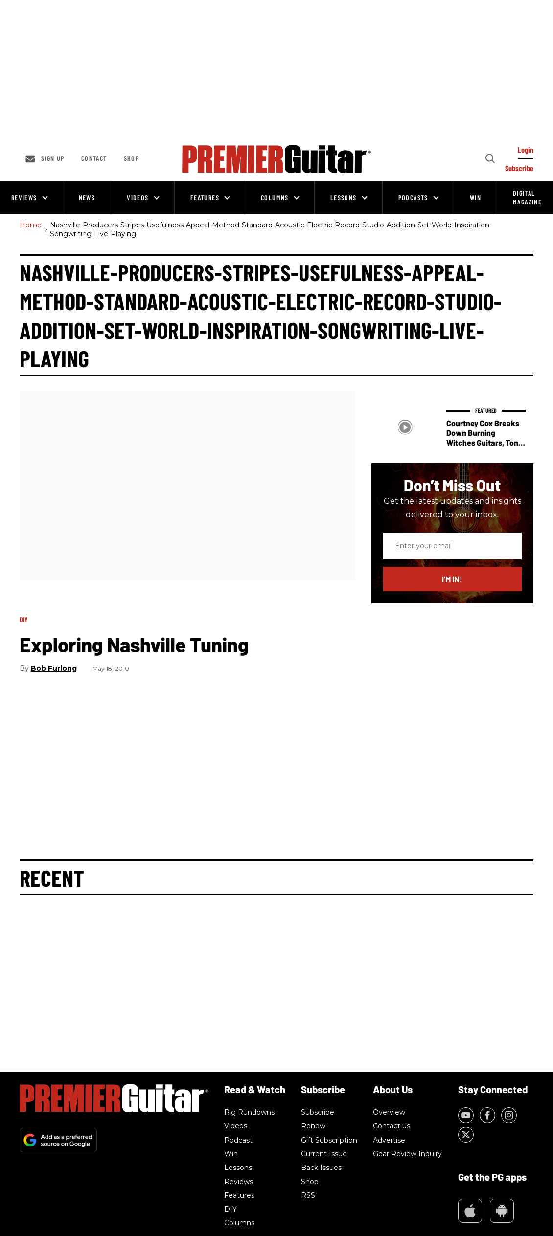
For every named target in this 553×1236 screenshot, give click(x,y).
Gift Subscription (329, 1140)
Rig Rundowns (249, 1112)
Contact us (391, 1126)
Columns (275, 197)
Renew (313, 1126)
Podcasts (413, 197)
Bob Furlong (54, 668)
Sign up (53, 158)
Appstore (470, 1211)
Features (204, 197)
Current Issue (324, 1153)
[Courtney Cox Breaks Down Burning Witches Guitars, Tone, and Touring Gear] (404, 427)
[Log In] (525, 152)
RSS (308, 1195)
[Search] (489, 159)
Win (475, 197)
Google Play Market (502, 1211)
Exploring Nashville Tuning (134, 644)
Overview (389, 1112)
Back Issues (321, 1167)
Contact (94, 158)
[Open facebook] (487, 1115)
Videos (137, 197)
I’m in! (452, 579)
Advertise (389, 1140)
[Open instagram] (509, 1115)
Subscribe (317, 1112)
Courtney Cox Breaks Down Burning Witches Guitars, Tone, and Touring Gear (485, 437)
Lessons (343, 197)
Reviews (24, 197)
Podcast (238, 1140)
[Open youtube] (466, 1115)
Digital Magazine (527, 197)
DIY (24, 619)
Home (31, 225)
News (87, 197)
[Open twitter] (466, 1135)
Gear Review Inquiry (407, 1153)
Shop (131, 158)
